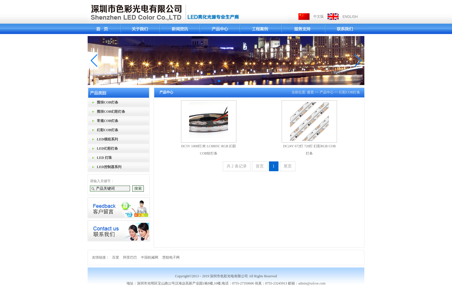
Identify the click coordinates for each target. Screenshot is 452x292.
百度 (115, 257)
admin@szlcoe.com (312, 283)
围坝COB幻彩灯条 (111, 112)
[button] (94, 60)
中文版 (318, 16)
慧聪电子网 (171, 257)
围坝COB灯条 (107, 102)
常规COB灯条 (107, 121)
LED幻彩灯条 (107, 148)
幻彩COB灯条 (107, 130)
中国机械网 (149, 257)
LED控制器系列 (109, 167)
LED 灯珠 (104, 158)
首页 (310, 92)
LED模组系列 (107, 139)
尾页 (288, 166)
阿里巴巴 (130, 257)
